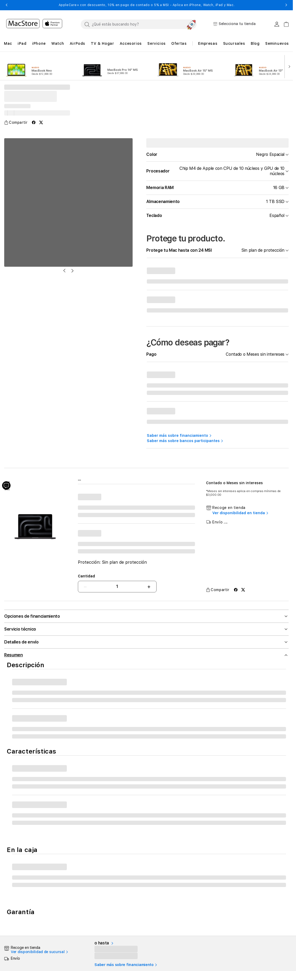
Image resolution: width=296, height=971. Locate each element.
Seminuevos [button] (277, 43)
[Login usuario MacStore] (276, 24)
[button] (6, 5)
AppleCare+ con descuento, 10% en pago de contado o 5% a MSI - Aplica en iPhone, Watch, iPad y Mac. (147, 5)
